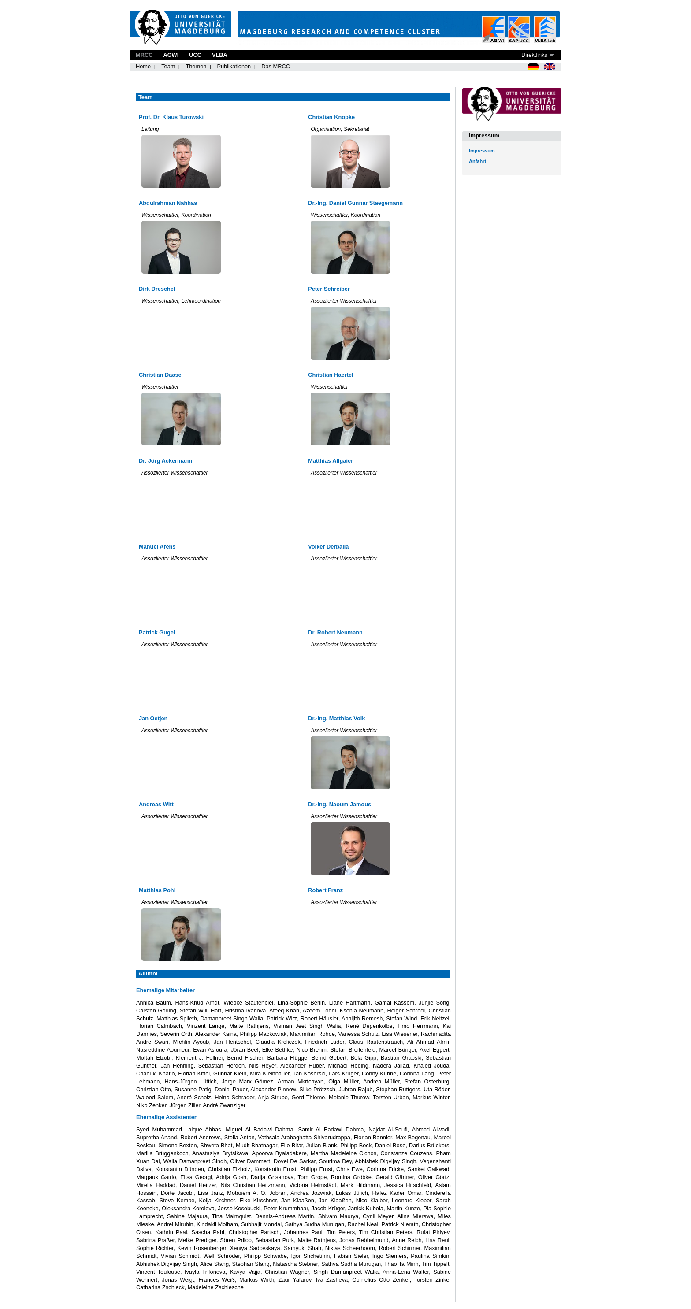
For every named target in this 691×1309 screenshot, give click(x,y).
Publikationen (234, 66)
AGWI (170, 55)
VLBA (219, 55)
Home (143, 66)
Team (168, 66)
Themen (196, 66)
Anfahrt (477, 161)
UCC (195, 55)
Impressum (482, 150)
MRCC (144, 55)
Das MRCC (275, 66)
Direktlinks (534, 55)
